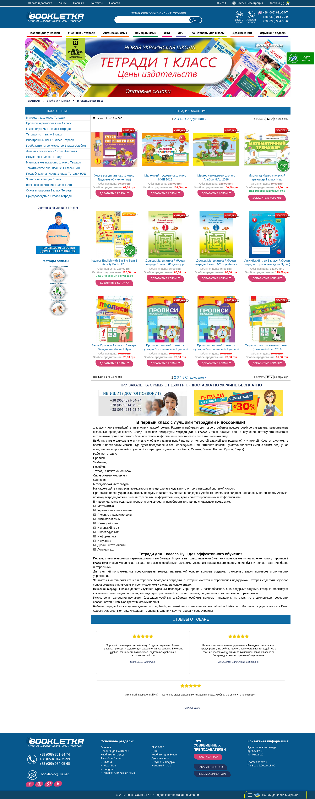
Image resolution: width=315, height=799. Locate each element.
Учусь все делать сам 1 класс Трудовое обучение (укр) (114, 177)
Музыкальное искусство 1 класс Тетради (53, 162)
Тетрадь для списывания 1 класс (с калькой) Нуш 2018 (267, 347)
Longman (109, 769)
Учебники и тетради (58, 100)
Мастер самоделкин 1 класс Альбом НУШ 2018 (216, 177)
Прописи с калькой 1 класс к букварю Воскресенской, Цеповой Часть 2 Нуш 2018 (216, 348)
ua (218, 3)
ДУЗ (154, 751)
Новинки (78, 3)
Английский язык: (111, 758)
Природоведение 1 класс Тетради (49, 196)
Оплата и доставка (40, 3)
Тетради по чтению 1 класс (44, 134)
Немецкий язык (161, 765)
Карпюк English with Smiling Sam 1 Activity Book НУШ (114, 262)
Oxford (108, 762)
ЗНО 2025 (158, 747)
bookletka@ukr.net (55, 774)
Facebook (30, 784)
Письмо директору (212, 773)
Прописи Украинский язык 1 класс (49, 123)
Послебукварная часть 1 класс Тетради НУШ (56, 173)
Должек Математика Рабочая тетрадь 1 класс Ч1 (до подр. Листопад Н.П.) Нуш (165, 263)
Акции (62, 3)
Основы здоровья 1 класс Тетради (49, 190)
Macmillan (110, 765)
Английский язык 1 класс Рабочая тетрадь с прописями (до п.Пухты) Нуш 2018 (267, 263)
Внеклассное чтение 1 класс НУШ (49, 184)
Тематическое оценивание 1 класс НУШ (53, 168)
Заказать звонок (251, 20)
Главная (33, 100)
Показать (259, 118)
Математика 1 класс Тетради (45, 117)
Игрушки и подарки (163, 762)
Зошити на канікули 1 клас (44, 179)
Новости (114, 3)
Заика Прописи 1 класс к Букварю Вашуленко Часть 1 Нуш (114, 347)
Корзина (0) (277, 3)
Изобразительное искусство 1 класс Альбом (56, 145)
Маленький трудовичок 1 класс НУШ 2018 (165, 177)
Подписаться (208, 756)
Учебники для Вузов (164, 754)
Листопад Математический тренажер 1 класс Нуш (267, 177)
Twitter (58, 784)
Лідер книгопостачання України (158, 13)
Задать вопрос (239, 20)
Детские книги (160, 758)
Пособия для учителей (115, 751)
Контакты (97, 3)
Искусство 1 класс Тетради (44, 156)
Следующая (195, 119)
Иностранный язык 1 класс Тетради (50, 140)
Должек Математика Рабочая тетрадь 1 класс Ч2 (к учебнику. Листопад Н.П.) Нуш (216, 263)
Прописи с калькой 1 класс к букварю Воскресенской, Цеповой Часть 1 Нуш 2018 (165, 348)
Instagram (39, 784)
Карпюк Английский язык (119, 772)
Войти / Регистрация (250, 3)
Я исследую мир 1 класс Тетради (48, 128)
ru (224, 3)
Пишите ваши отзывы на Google (49, 784)
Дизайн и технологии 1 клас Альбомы (51, 151)
